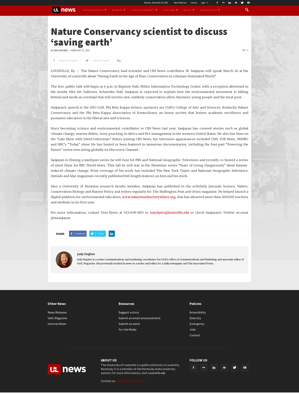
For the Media (127, 329)
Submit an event (129, 324)
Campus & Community (144, 9)
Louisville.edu (156, 373)
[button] (246, 9)
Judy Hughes (61, 50)
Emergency (197, 324)
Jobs (193, 329)
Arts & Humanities (94, 9)
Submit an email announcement (140, 318)
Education (170, 9)
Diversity (195, 318)
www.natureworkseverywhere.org (148, 197)
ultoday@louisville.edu (131, 381)
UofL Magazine (57, 318)
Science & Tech (210, 9)
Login (204, 2)
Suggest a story (129, 312)
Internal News (57, 324)
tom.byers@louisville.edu (169, 212)
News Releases (180, 2)
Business (118, 9)
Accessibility (198, 312)
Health (189, 9)
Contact (193, 2)
